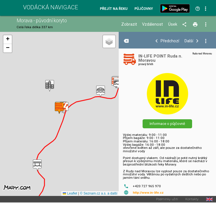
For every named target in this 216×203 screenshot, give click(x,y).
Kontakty (192, 199)
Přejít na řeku (113, 9)
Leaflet (70, 193)
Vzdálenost (152, 24)
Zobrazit (129, 24)
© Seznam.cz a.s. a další (98, 193)
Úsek (172, 24)
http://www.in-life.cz (148, 193)
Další (188, 41)
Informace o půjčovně (167, 124)
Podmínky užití (167, 199)
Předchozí (170, 41)
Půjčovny (143, 9)
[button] (118, 83)
